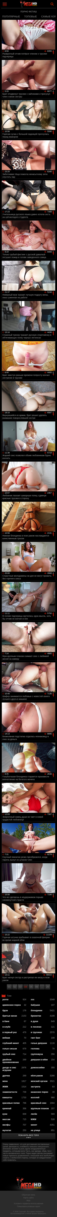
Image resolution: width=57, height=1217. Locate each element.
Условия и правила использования (28, 1203)
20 (47, 987)
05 (31, 987)
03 (20, 987)
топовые (30, 16)
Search (52, 4)
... (42, 987)
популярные (11, 16)
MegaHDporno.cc (37, 5)
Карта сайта (28, 1198)
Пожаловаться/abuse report (28, 1206)
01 (9, 987)
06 (36, 987)
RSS (28, 1201)
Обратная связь (28, 1195)
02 (14, 987)
